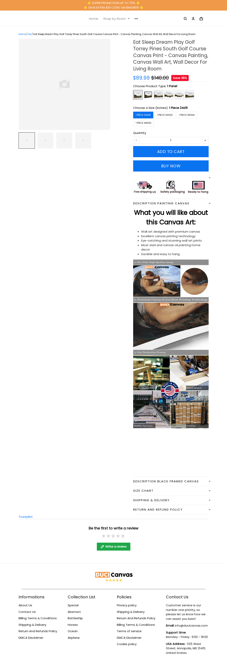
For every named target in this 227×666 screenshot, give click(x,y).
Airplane (74, 638)
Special (73, 605)
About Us (25, 605)
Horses (73, 625)
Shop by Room (116, 19)
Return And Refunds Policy (38, 631)
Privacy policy (127, 605)
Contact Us (27, 612)
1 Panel (172, 86)
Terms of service (129, 631)
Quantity (139, 133)
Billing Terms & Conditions (38, 618)
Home (93, 19)
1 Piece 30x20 (165, 115)
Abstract (74, 612)
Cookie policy (127, 644)
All (29, 34)
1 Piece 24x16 (178, 108)
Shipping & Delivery (32, 625)
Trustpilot (26, 517)
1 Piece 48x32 (143, 123)
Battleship (75, 618)
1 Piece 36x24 (187, 115)
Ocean (73, 631)
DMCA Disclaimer (31, 638)
